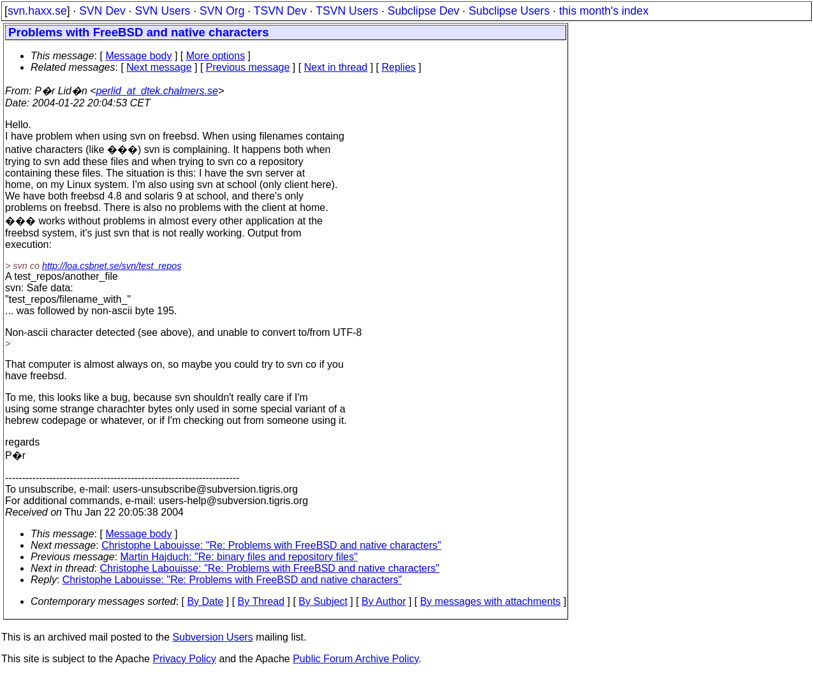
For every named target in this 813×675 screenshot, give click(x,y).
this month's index (603, 10)
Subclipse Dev (423, 10)
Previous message (248, 67)
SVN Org (222, 10)
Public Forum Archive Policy (355, 658)
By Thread (261, 601)
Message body (138, 55)
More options (215, 55)
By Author (384, 601)
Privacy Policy (184, 658)
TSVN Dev (280, 10)
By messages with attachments (490, 601)
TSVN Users (347, 10)
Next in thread (336, 67)
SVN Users (162, 10)
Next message (158, 67)
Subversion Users (213, 637)
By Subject (322, 601)
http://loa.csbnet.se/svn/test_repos (111, 266)
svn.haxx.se (37, 10)
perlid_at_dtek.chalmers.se (157, 90)
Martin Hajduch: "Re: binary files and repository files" (239, 556)
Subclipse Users (509, 10)
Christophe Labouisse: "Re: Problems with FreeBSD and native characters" (271, 545)
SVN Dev (102, 10)
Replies (399, 67)
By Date (205, 601)
